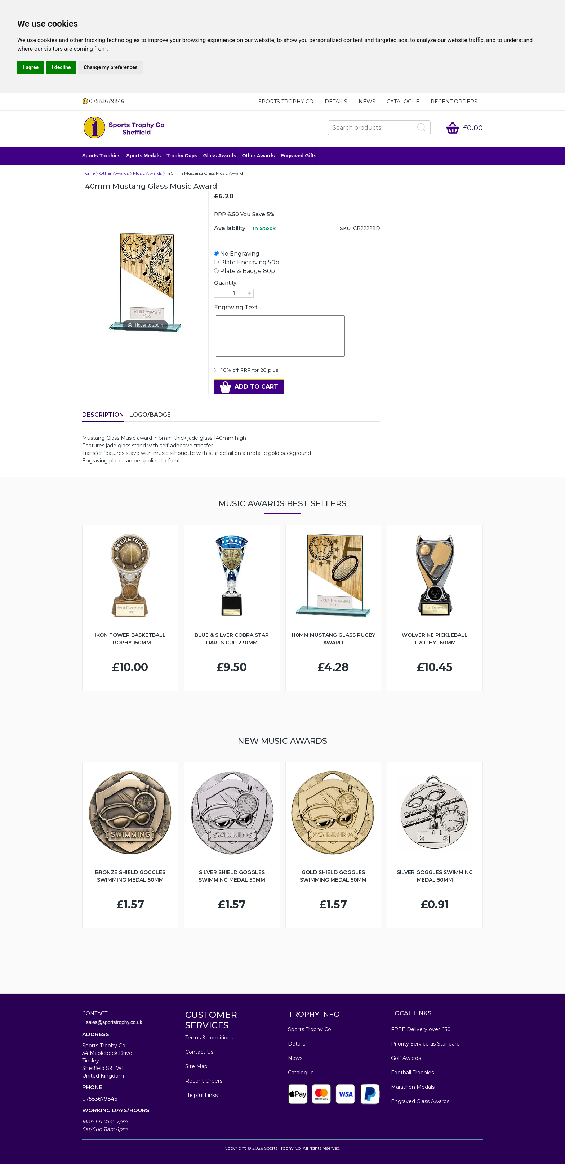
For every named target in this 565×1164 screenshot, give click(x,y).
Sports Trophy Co (285, 101)
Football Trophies (412, 1072)
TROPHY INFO (314, 1014)
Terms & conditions (209, 1037)
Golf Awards (406, 1058)
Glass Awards (219, 155)
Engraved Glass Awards (420, 1101)
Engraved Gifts (299, 155)
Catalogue (403, 101)
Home (88, 173)
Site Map (196, 1066)
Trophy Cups (181, 155)
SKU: (346, 228)
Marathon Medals (413, 1087)
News (367, 101)
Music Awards (147, 173)
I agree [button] (31, 67)
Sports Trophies (101, 155)
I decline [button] (61, 67)
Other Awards (258, 155)
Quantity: (225, 282)
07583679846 (99, 1099)
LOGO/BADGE (150, 414)
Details (336, 101)
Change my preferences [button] (110, 67)
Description (103, 414)
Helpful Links (201, 1095)
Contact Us (199, 1052)
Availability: (230, 228)
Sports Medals (143, 155)
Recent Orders (454, 101)
